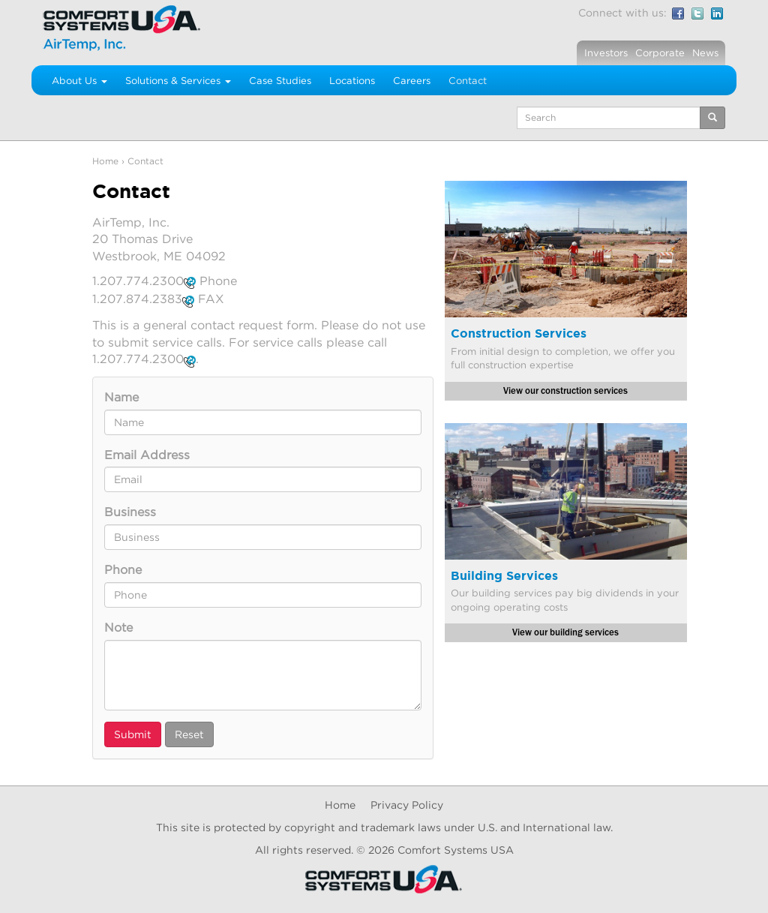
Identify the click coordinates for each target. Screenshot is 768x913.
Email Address (147, 454)
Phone (123, 569)
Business (130, 511)
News (705, 52)
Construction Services (518, 333)
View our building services (565, 632)
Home (105, 161)
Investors (606, 52)
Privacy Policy (406, 804)
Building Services (504, 575)
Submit (133, 734)
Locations (352, 80)
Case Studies (280, 80)
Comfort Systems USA (456, 849)
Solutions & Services (178, 80)
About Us (79, 80)
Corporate (660, 52)
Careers (411, 80)
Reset (189, 734)
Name (121, 397)
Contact (467, 80)
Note (118, 627)
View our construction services (565, 391)
